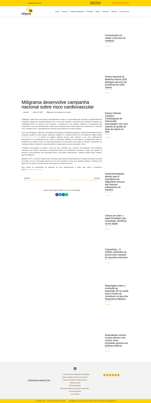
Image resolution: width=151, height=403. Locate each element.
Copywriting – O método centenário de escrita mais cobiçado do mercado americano (116, 253)
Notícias (26, 112)
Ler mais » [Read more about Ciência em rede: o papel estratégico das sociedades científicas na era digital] (107, 229)
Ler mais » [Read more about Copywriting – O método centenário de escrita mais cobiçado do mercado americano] (107, 262)
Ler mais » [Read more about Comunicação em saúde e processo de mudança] (107, 46)
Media (98, 11)
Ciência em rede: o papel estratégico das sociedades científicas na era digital (116, 219)
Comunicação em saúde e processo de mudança (115, 38)
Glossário (105, 11)
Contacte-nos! (124, 11)
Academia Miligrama (77, 11)
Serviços (65, 11)
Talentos (114, 11)
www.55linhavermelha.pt (30, 137)
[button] (57, 194)
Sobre (57, 11)
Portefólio (90, 11)
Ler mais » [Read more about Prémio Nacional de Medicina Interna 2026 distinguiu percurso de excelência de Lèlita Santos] (107, 92)
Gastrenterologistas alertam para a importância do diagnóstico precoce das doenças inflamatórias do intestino (115, 182)
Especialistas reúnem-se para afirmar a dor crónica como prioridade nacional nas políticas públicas (116, 340)
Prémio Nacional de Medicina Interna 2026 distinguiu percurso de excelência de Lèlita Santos (116, 82)
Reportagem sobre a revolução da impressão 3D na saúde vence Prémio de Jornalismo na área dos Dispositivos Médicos (116, 292)
